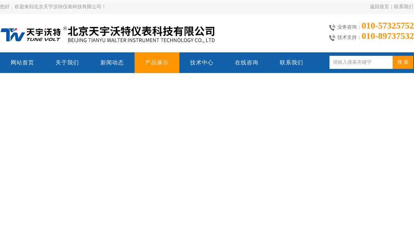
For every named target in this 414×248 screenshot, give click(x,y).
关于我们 (67, 62)
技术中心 (202, 62)
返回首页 (379, 6)
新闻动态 (112, 62)
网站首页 (22, 62)
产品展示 (157, 62)
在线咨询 (246, 62)
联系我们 (403, 6)
